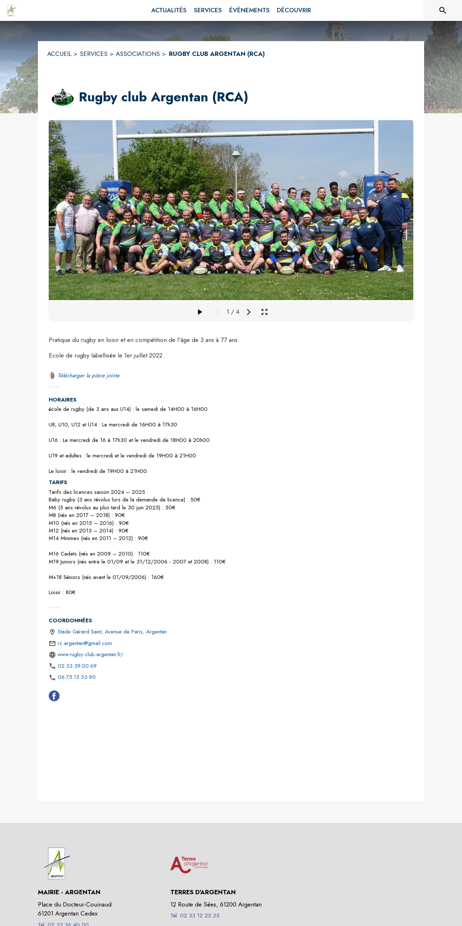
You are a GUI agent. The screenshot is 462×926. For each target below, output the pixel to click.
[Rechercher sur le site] (443, 10)
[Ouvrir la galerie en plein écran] (264, 312)
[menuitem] (169, 10)
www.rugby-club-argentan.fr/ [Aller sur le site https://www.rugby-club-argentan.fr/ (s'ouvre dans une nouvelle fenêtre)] (90, 654)
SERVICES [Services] (94, 53)
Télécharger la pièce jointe (88, 375)
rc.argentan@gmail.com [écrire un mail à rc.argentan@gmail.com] (85, 643)
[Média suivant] (248, 312)
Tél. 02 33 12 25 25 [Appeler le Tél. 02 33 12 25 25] (194, 916)
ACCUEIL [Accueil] (59, 53)
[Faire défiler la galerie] (199, 312)
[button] (62, 97)
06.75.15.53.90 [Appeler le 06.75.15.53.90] (77, 677)
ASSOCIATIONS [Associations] (138, 53)
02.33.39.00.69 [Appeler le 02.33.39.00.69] (77, 666)
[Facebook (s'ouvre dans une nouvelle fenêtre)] (54, 697)
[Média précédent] (217, 312)
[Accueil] (11, 10)
